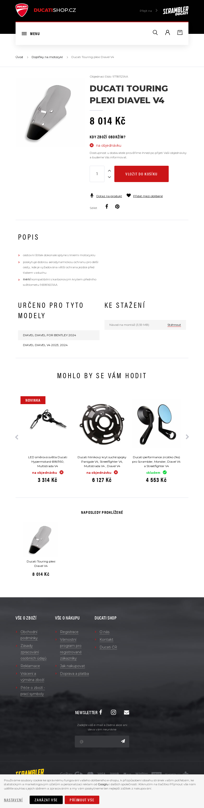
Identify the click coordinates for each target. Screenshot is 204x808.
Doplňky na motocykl (47, 57)
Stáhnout (174, 325)
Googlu (103, 784)
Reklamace (30, 666)
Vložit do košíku (141, 174)
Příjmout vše (82, 800)
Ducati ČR (108, 647)
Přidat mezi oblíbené (144, 196)
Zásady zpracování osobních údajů (33, 651)
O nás (104, 632)
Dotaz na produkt (106, 196)
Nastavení (13, 800)
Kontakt (106, 639)
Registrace (69, 632)
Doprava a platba (74, 673)
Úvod (19, 57)
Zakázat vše (46, 800)
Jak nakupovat (72, 666)
